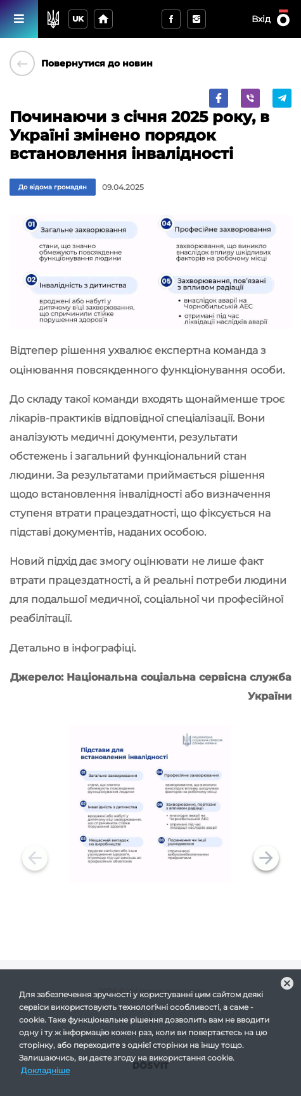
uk (78, 18)
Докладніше (45, 1070)
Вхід (261, 19)
